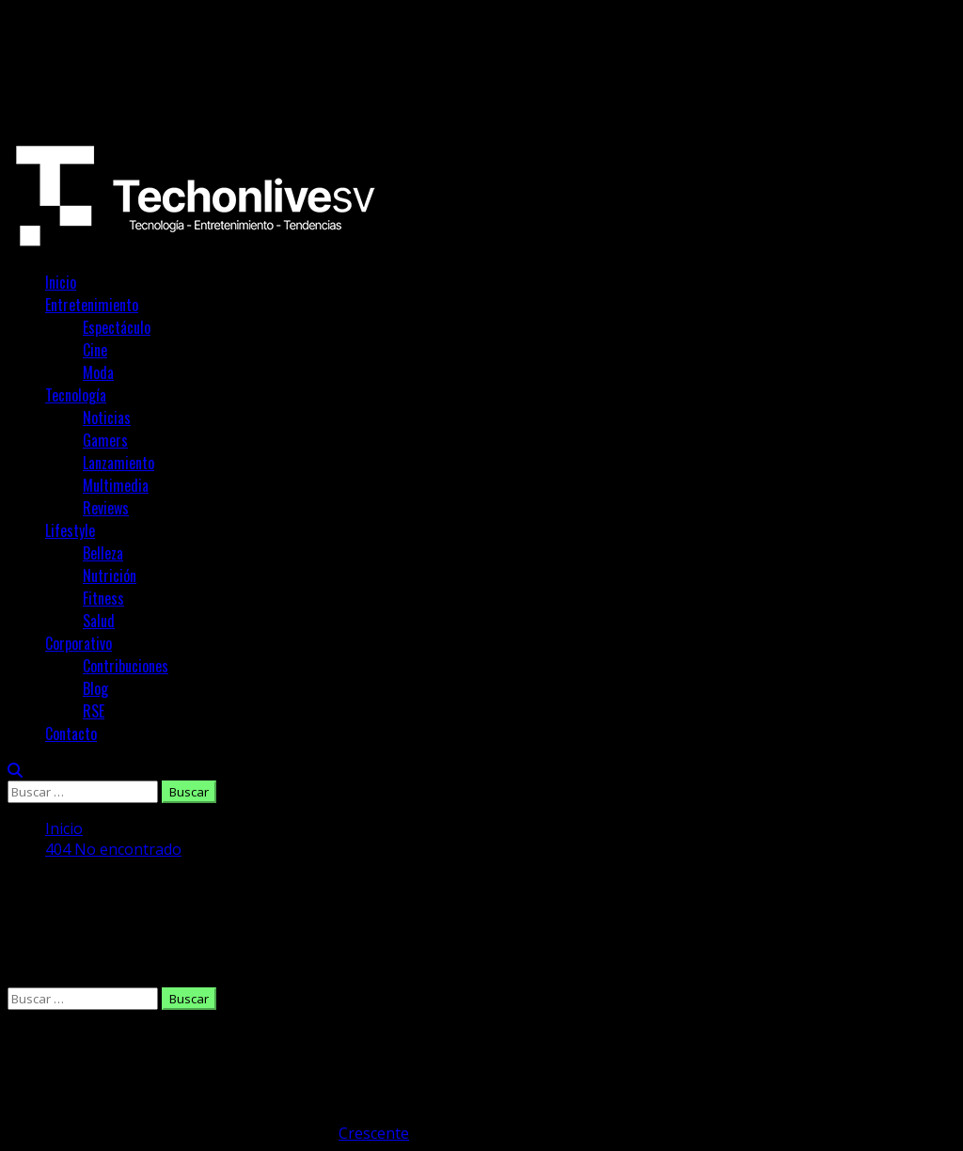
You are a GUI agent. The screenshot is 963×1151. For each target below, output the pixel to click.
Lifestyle (70, 530)
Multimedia (116, 485)
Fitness (103, 598)
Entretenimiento (91, 304)
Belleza (103, 553)
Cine (95, 350)
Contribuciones (125, 665)
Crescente (374, 1133)
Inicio (60, 282)
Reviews (106, 508)
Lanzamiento (118, 462)
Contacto (71, 733)
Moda (98, 372)
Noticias (107, 417)
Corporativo (78, 643)
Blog (95, 688)
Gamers (105, 440)
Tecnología (75, 395)
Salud (99, 620)
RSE (93, 711)
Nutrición (109, 575)
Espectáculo (116, 327)
